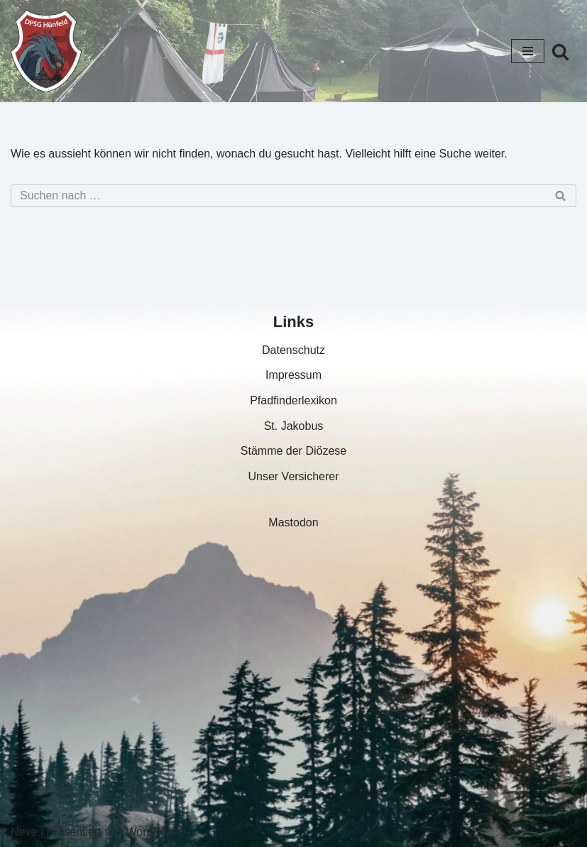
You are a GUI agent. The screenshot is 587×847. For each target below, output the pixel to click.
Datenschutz (293, 350)
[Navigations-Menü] (527, 51)
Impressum (293, 375)
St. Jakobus (294, 426)
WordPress (154, 832)
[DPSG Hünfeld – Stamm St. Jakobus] (46, 51)
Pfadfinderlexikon (293, 400)
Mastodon (293, 522)
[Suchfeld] (560, 51)
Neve (24, 832)
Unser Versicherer (293, 476)
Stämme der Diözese (293, 451)
